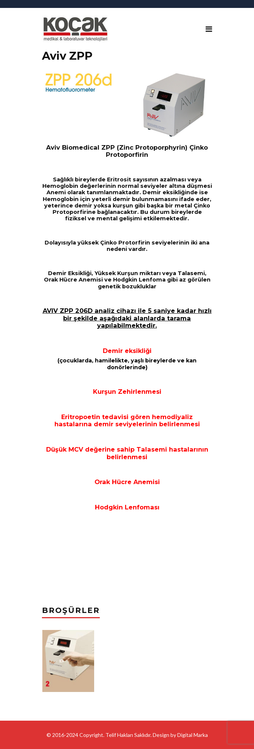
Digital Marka (192, 735)
